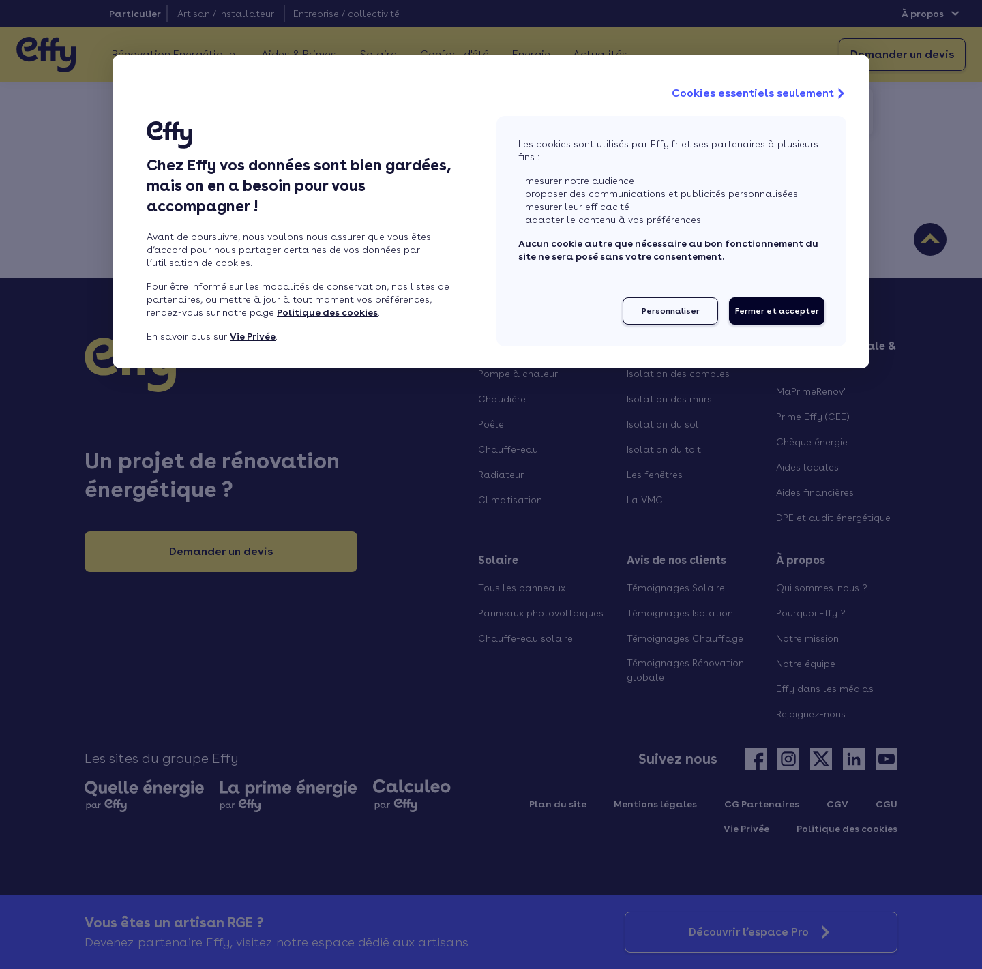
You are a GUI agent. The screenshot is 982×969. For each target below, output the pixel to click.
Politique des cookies (327, 312)
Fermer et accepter (777, 311)
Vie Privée (253, 336)
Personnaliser (671, 311)
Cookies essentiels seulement (760, 93)
